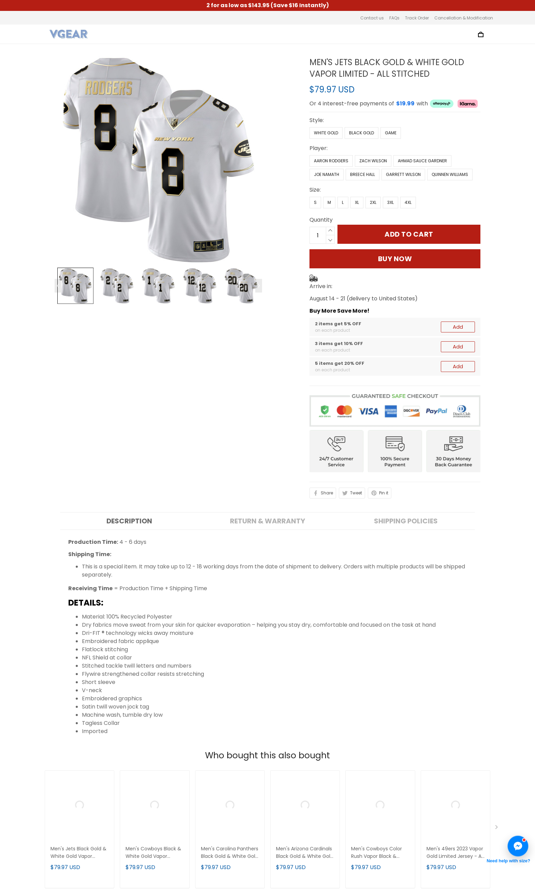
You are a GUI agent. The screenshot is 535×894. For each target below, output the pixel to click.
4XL (408, 202)
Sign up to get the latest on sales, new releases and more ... (439, 794)
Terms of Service (180, 802)
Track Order (417, 18)
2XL (373, 202)
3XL (390, 202)
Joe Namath (326, 174)
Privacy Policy (176, 813)
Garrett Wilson (403, 174)
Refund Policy (175, 836)
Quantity (321, 220)
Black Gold (361, 133)
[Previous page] (58, 286)
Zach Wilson (373, 161)
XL (357, 202)
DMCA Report (365, 862)
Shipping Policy (178, 825)
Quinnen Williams (450, 174)
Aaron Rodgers (331, 161)
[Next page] (258, 286)
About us (169, 790)
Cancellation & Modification (463, 18)
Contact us (372, 18)
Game (390, 133)
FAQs (394, 18)
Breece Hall (362, 174)
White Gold (326, 133)
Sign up (475, 812)
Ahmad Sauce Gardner (422, 161)
